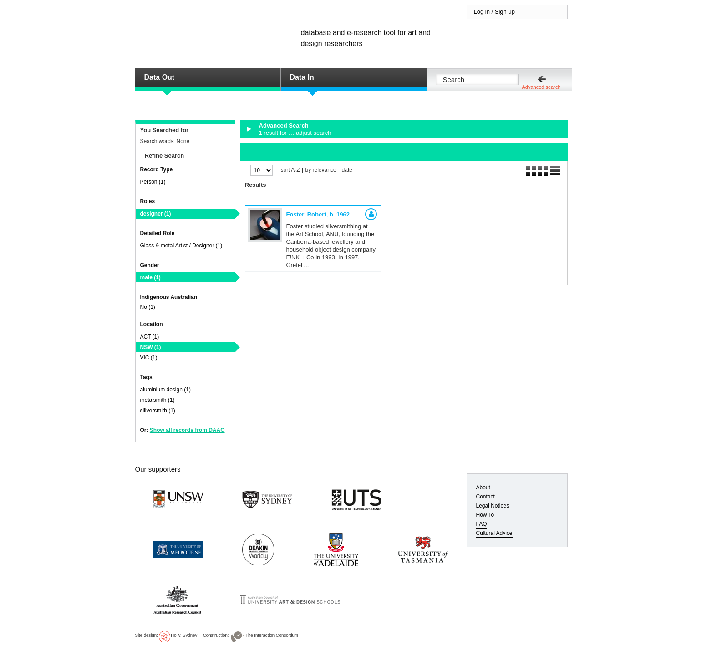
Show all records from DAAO (187, 430)
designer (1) (155, 213)
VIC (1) (149, 357)
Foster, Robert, (318, 214)
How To (485, 515)
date (347, 170)
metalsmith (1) (157, 400)
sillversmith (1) (157, 410)
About (483, 487)
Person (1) (153, 182)
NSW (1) (150, 347)
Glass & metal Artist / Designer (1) (181, 245)
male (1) (150, 277)
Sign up (505, 11)
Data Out (159, 77)
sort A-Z (290, 170)
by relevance (320, 170)
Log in (482, 11)
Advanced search (541, 87)
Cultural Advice (494, 533)
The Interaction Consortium (271, 634)
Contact (485, 496)
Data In (302, 77)
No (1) (147, 307)
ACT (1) (149, 337)
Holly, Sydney (184, 634)
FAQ (481, 524)
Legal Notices (492, 506)
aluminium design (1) (165, 389)
